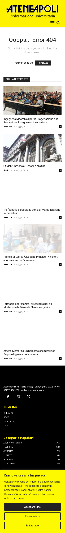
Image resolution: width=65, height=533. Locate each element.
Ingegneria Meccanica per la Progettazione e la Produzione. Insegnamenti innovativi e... (30, 120)
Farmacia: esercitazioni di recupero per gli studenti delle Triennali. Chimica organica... (27, 305)
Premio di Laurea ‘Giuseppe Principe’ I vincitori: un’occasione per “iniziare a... (30, 258)
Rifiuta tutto (32, 525)
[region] (32, 501)
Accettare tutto (32, 507)
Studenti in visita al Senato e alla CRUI (25, 166)
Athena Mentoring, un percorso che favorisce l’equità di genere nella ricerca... (29, 352)
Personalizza (32, 516)
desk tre (7, 126)
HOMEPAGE (43, 63)
